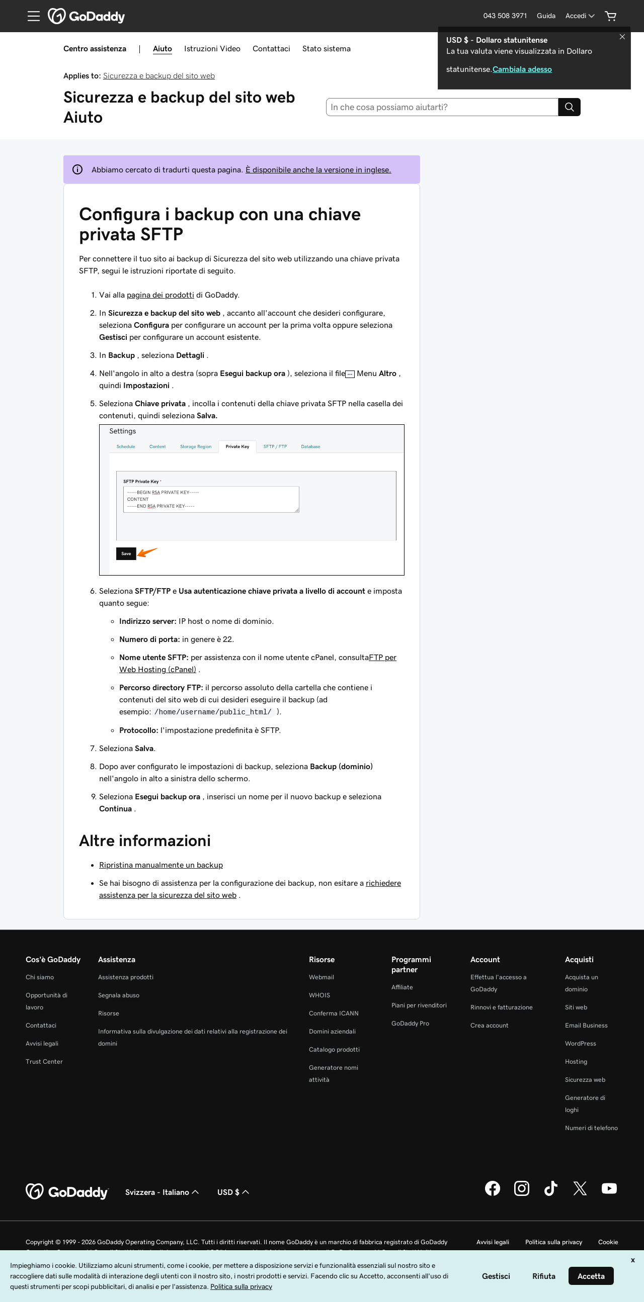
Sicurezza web (585, 1079)
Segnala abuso (118, 995)
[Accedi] (581, 16)
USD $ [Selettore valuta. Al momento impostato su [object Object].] (234, 1192)
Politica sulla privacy (553, 1242)
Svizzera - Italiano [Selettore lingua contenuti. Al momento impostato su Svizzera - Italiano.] (163, 1192)
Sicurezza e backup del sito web (159, 75)
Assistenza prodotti (125, 977)
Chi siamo (40, 977)
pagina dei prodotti (160, 295)
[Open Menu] (30, 16)
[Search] (569, 107)
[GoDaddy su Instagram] (522, 1194)
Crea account (489, 1025)
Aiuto (162, 48)
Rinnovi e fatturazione (501, 1007)
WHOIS (319, 995)
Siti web (576, 1007)
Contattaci (271, 48)
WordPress (580, 1043)
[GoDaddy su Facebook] (493, 1194)
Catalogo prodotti (334, 1049)
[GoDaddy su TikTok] (551, 1194)
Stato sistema (326, 48)
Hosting (576, 1061)
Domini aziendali (332, 1031)
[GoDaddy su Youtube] (609, 1194)
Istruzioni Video (212, 48)
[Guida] (546, 16)
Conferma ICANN (334, 1013)
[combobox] (442, 107)
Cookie (608, 1242)
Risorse (108, 1013)
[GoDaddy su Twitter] (580, 1194)
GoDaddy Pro (410, 1023)
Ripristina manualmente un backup (161, 865)
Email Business (586, 1025)
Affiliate (402, 987)
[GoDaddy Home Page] (67, 1191)
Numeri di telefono (591, 1128)
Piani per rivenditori (419, 1005)
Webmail (321, 977)
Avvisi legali (42, 1043)
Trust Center (44, 1061)
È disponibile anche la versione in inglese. (318, 169)
